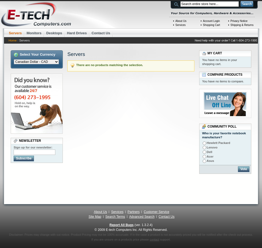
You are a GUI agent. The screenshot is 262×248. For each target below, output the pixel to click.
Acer (210, 156)
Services (180, 25)
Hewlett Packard (218, 142)
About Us (180, 21)
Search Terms (115, 217)
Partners (134, 212)
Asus (210, 160)
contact (154, 239)
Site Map (94, 217)
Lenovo (212, 147)
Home (13, 40)
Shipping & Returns (241, 25)
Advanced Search (142, 217)
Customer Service (156, 212)
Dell (209, 152)
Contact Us (166, 217)
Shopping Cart (211, 25)
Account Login (211, 21)
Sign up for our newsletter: (33, 147)
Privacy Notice (239, 21)
